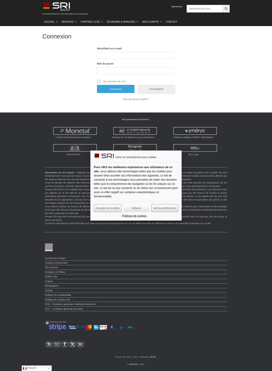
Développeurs (52, 285)
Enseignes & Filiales (55, 272)
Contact (49, 290)
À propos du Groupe (55, 258)
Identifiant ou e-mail (109, 48)
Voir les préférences (164, 208)
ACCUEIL (51, 21)
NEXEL (153, 357)
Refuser (136, 208)
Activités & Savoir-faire (56, 262)
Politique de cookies (134, 215)
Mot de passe (105, 63)
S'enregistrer (156, 88)
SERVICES (69, 21)
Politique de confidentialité (58, 295)
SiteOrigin (133, 364)
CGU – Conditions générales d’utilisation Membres (70, 304)
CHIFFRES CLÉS (92, 21)
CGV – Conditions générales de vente (64, 309)
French (29, 368)
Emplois (49, 281)
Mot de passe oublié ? (136, 99)
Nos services (51, 267)
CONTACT (171, 21)
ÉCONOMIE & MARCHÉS (123, 21)
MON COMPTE (152, 21)
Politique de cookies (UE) (57, 299)
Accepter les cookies (108, 208)
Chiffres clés (51, 276)
